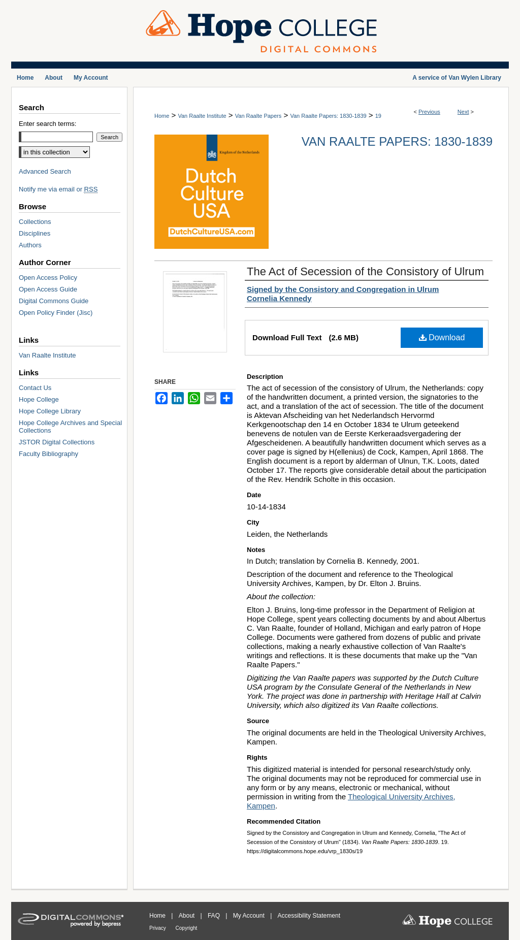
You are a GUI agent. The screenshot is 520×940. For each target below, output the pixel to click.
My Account (249, 915)
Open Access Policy (48, 277)
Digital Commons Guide (53, 301)
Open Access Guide (48, 289)
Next (463, 112)
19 (378, 116)
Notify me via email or (58, 189)
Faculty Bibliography (48, 454)
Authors (30, 245)
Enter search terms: (47, 123)
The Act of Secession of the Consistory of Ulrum (365, 271)
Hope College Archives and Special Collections (70, 426)
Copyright (187, 928)
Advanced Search (45, 171)
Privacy (158, 928)
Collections (35, 221)
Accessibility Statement (309, 915)
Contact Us (35, 388)
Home (161, 116)
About (188, 915)
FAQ (214, 915)
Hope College (39, 399)
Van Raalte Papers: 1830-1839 (328, 116)
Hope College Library (50, 411)
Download (442, 337)
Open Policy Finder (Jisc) (55, 312)
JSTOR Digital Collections (56, 442)
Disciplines (34, 233)
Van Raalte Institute (202, 116)
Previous (429, 112)
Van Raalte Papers (258, 116)
